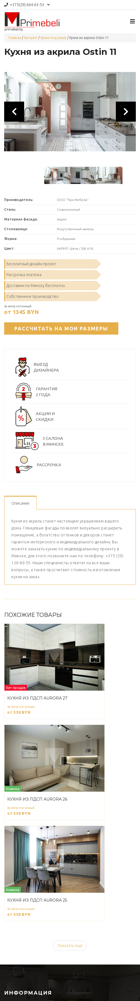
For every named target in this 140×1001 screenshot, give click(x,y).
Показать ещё (70, 945)
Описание (20, 503)
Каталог (31, 38)
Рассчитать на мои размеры (61, 328)
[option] (70, 111)
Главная (14, 38)
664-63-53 (27, 5)
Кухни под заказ (53, 38)
